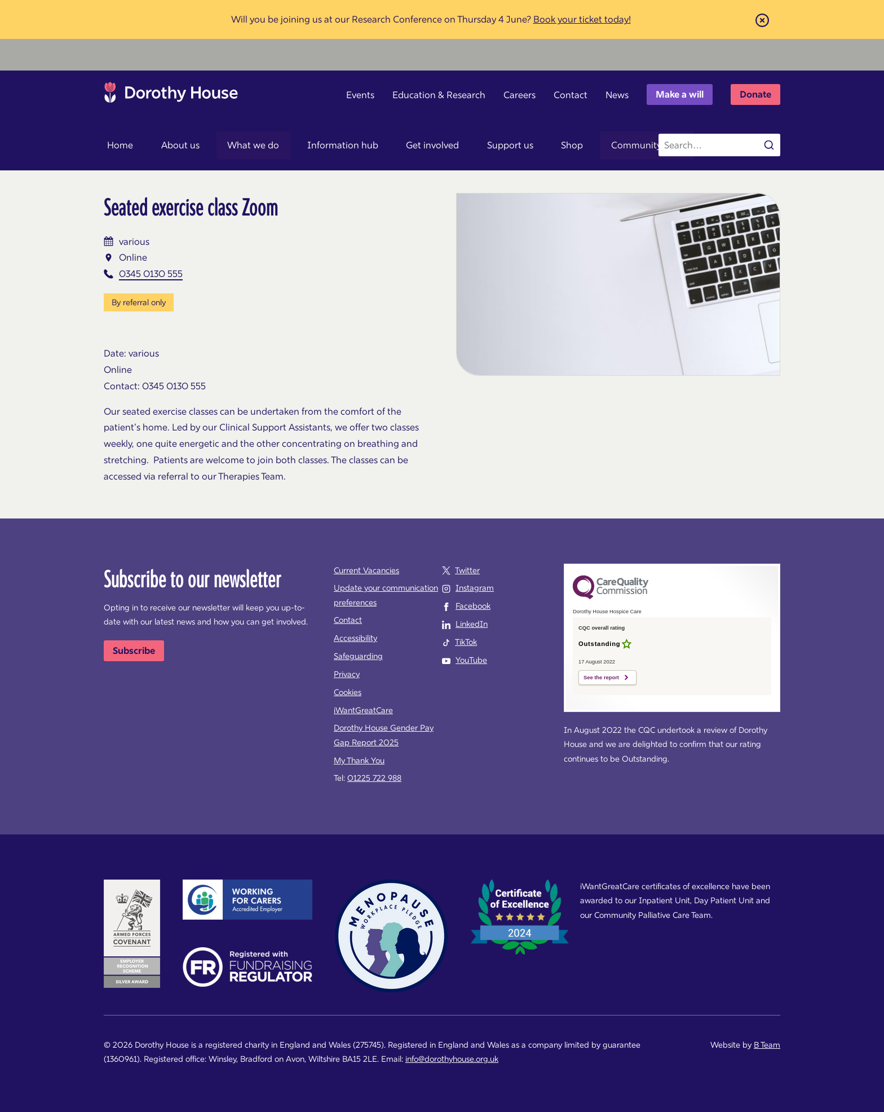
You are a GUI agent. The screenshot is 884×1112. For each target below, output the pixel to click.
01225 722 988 (374, 778)
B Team (767, 1045)
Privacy (347, 674)
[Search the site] (719, 145)
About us (170, 145)
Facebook (473, 606)
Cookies (347, 692)
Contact (570, 94)
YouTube (471, 660)
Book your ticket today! (582, 19)
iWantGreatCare (363, 710)
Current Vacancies (366, 570)
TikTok (466, 642)
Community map (593, 145)
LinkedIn (472, 624)
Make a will (680, 94)
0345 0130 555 (151, 273)
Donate (755, 94)
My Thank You (359, 760)
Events (360, 94)
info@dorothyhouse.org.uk (451, 1059)
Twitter (467, 570)
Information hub (317, 145)
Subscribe (134, 650)
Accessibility (355, 638)
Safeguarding (358, 656)
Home (117, 145)
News (617, 94)
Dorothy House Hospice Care (171, 95)
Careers (519, 94)
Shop (525, 145)
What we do (235, 145)
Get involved (400, 145)
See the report (601, 677)
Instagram (475, 588)
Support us (470, 145)
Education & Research (438, 94)
